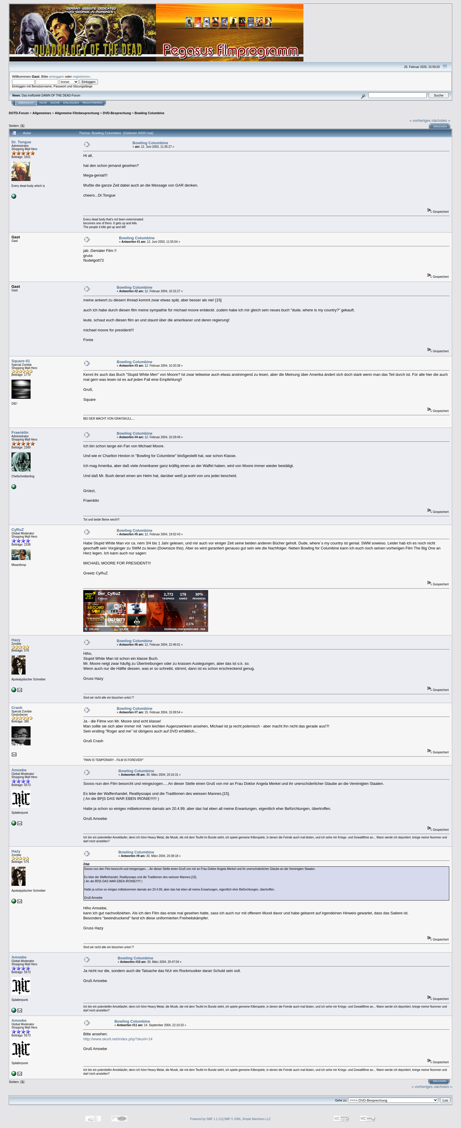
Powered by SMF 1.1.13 (206, 1119)
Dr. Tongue (21, 142)
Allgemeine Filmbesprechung (77, 113)
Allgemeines (41, 113)
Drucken (440, 126)
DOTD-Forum (19, 113)
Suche (55, 102)
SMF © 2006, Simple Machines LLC (247, 1119)
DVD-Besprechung (117, 113)
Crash (16, 707)
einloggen (56, 76)
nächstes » (441, 120)
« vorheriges (420, 120)
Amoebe (18, 770)
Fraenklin (20, 432)
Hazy (15, 640)
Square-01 (20, 361)
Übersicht (26, 102)
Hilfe (43, 102)
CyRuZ (17, 529)
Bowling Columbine (149, 113)
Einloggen (71, 102)
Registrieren (93, 102)
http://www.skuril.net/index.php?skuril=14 (117, 1039)
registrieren (81, 76)
